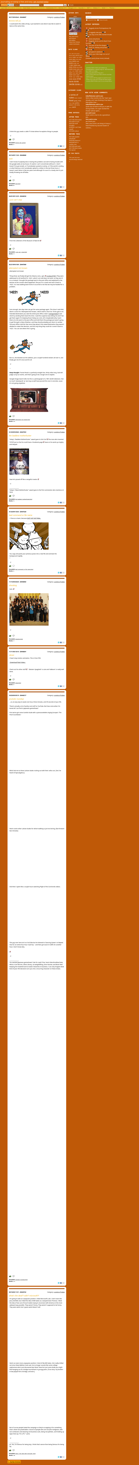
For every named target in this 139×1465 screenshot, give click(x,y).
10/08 (75, 65)
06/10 (78, 53)
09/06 (70, 79)
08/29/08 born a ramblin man (73, 143)
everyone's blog (92, 20)
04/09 (74, 61)
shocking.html (19, 639)
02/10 (81, 55)
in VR (90, 50)
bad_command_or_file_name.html (24, 569)
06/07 (77, 73)
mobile (11, 5)
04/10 (73, 55)
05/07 (80, 73)
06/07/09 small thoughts (73, 124)
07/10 (75, 53)
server (70, 107)
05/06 (76, 81)
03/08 (74, 69)
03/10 (77, 55)
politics (77, 103)
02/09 (71, 63)
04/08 (71, 69)
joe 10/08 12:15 (90, 71)
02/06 (81, 84)
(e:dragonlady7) (54, 314)
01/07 (70, 77)
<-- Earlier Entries (14, 1462)
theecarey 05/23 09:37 (92, 73)
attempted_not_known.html (22, 419)
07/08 (74, 67)
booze (76, 98)
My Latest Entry (73, 36)
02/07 (78, 75)
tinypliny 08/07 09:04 (91, 81)
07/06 (79, 79)
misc (79, 101)
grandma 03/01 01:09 (92, 67)
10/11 (70, 53)
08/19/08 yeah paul (74, 146)
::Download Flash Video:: (17, 662)
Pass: (51, 5)
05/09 (70, 61)
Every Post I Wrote (74, 42)
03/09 (77, 61)
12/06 (74, 77)
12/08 (78, 63)
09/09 (70, 59)
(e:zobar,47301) (51, 276)
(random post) (90, 58)
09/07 (80, 71)
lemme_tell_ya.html (20, 142)
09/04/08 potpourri (74, 140)
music (70, 103)
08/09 (74, 59)
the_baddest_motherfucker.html (23, 499)
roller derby (77, 105)
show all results (103, 20)
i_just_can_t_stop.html (21, 252)
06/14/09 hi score (74, 121)
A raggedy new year (96, 32)
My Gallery (72, 40)
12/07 (70, 71)
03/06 (77, 84)
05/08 (80, 67)
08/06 (74, 79)
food (71, 100)
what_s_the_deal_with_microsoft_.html (25, 1453)
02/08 (78, 69)
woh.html (17, 183)
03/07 (74, 75)
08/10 (73, 53)
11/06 (77, 77)
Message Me (73, 34)
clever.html (18, 683)
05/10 (70, 55)
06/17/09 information (75, 120)
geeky (76, 101)
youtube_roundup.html (21, 1279)
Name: (27, 5)
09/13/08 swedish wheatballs (74, 138)
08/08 (70, 67)
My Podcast (72, 38)
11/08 (71, 65)
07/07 (74, 73)
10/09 (80, 57)
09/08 (78, 65)
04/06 (71, 84)
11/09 (77, 57)
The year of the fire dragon (97, 45)
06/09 (79, 59)
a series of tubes (59, 17)
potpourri (71, 105)
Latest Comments (74, 44)
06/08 (77, 67)
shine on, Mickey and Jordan (97, 47)
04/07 (71, 75)
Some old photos (94, 39)
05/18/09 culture (74, 131)
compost (80, 98)
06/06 (71, 81)
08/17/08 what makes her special (75, 149)
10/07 (76, 71)
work (74, 107)
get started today (40, 1)
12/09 (74, 57)
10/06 (80, 77)
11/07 (73, 71)
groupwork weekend (95, 52)
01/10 (70, 57)
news (73, 103)
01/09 (74, 63)
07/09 (77, 59)
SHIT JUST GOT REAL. (34, 518)
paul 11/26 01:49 (90, 74)
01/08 (81, 69)
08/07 (70, 73)
